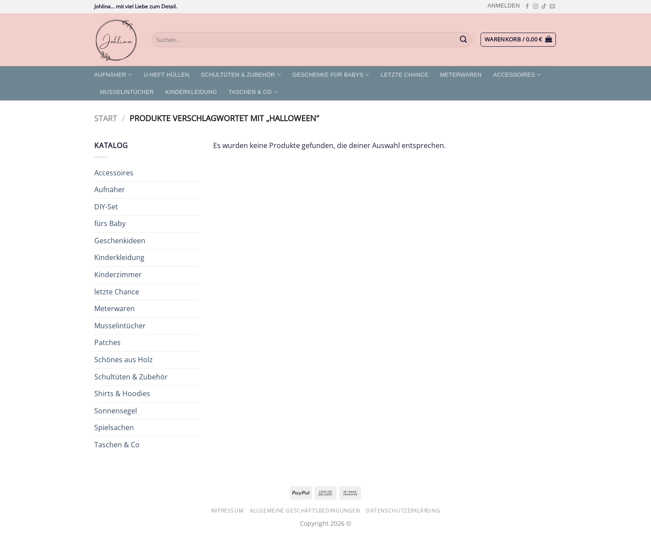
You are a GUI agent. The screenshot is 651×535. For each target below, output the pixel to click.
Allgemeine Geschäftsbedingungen (305, 510)
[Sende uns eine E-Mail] (552, 7)
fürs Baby (110, 223)
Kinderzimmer (118, 274)
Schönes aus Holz (123, 359)
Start (105, 117)
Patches (107, 342)
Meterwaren (460, 74)
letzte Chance (405, 74)
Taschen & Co (253, 92)
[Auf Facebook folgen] (527, 7)
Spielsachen (114, 427)
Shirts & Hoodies (122, 393)
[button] (504, 5)
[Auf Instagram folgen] (535, 7)
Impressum (227, 510)
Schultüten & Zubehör (241, 75)
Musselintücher (127, 92)
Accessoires (517, 75)
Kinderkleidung (191, 92)
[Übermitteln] (463, 39)
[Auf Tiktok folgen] (544, 7)
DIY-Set (106, 207)
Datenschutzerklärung (403, 510)
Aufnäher (113, 75)
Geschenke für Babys (331, 75)
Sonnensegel (115, 411)
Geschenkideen (119, 240)
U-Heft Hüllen (166, 74)
